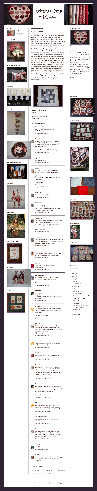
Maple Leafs (74, 64)
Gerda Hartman (40, 417)
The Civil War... (77, 301)
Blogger (60, 483)
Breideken (79, 53)
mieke (37, 291)
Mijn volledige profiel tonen (20, 34)
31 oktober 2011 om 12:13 (41, 187)
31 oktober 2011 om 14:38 (42, 285)
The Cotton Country (84, 70)
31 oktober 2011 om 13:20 (42, 257)
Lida (36, 365)
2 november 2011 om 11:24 (42, 463)
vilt (74, 72)
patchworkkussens (84, 64)
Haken (78, 59)
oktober (76, 289)
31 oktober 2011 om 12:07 (42, 163)
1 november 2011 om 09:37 (42, 397)
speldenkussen (81, 68)
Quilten (72, 66)
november (77, 286)
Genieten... (76, 303)
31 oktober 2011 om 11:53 (41, 133)
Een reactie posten (38, 466)
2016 (73, 268)
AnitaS (37, 353)
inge (36, 158)
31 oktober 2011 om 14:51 (41, 318)
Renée (37, 306)
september (77, 314)
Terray (37, 168)
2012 (73, 279)
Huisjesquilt (87, 61)
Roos (36, 263)
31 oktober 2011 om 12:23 (42, 197)
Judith (37, 341)
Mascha (20, 31)
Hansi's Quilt (39, 118)
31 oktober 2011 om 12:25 (42, 213)
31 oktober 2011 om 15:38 (42, 335)
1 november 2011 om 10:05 (42, 411)
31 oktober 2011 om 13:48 (42, 270)
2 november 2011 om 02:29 (42, 449)
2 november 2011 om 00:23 (42, 439)
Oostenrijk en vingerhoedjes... (78, 310)
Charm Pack (73, 55)
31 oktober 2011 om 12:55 (42, 245)
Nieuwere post (36, 470)
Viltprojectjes (83, 72)
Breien (86, 52)
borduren (72, 52)
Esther (37, 192)
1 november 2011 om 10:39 (42, 423)
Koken (86, 63)
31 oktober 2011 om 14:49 (42, 301)
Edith (36, 403)
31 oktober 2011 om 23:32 (42, 347)
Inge (36, 455)
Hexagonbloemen (75, 61)
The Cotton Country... (79, 298)
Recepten (86, 66)
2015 (73, 271)
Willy (36, 323)
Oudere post (61, 470)
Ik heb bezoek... (77, 293)
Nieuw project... (77, 291)
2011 (73, 281)
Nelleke (37, 237)
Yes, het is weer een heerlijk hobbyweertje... (81, 306)
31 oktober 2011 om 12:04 (42, 152)
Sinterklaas (72, 68)
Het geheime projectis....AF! (81, 296)
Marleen (37, 218)
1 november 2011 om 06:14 (42, 378)
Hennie (37, 384)
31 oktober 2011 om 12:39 (42, 232)
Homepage (49, 470)
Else (36, 139)
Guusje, (37, 429)
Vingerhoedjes (74, 73)
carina (37, 251)
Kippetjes (80, 63)
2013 (73, 276)
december (77, 284)
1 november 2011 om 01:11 (42, 359)
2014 (73, 274)
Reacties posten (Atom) (46, 473)
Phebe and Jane (39, 275)
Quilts (79, 66)
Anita (36, 444)
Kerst (73, 63)
